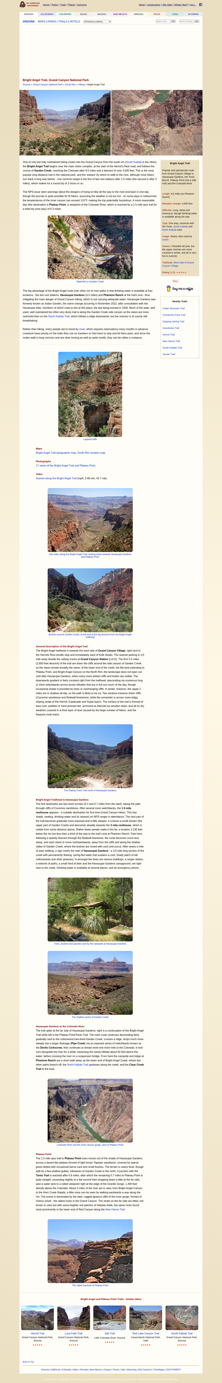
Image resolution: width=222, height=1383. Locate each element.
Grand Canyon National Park (47, 84)
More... (193, 5)
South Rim (70, 84)
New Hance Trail (115, 1209)
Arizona (26, 84)
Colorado (66, 1369)
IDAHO (83, 14)
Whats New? (181, 4)
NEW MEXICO (120, 14)
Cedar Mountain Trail (174, 308)
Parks (55, 4)
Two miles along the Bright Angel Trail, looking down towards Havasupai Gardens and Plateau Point (90, 555)
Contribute (130, 1379)
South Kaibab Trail (59, 316)
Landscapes (153, 4)
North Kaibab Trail (77, 1064)
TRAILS (62, 21)
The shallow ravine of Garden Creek (90, 1017)
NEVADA (102, 14)
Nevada (84, 1369)
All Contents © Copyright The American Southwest (69, 1379)
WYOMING (193, 14)
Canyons (82, 4)
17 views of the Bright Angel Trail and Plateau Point (65, 465)
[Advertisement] (111, 52)
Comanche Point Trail (174, 315)
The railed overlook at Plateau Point (90, 1285)
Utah (122, 1369)
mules (165, 239)
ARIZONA (28, 14)
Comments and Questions (110, 1379)
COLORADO (65, 14)
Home (46, 4)
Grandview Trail (171, 328)
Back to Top (28, 1362)
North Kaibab (169, 229)
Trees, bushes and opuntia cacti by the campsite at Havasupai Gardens (90, 943)
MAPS (41, 21)
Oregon (107, 1369)
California (55, 1369)
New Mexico (96, 1369)
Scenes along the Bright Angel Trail (56, 478)
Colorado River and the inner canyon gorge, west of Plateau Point (90, 1145)
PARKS (51, 21)
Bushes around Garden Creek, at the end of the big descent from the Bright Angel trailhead (90, 635)
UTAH (175, 14)
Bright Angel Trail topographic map (56, 452)
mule (82, 329)
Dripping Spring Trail (173, 321)
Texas (116, 1369)
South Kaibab (180, 226)
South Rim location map (91, 452)
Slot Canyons (145, 1369)
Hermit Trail (169, 334)
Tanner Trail (169, 354)
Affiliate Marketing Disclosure (152, 1379)
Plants (71, 4)
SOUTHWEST (173, 1369)
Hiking (81, 84)
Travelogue (159, 1369)
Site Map (167, 4)
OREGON (138, 14)
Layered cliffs (90, 439)
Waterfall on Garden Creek (90, 281)
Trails (63, 4)
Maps (142, 4)
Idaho (75, 1369)
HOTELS (75, 21)
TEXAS (156, 14)
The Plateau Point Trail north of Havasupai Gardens (90, 790)
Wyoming (131, 1369)
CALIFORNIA (47, 14)
